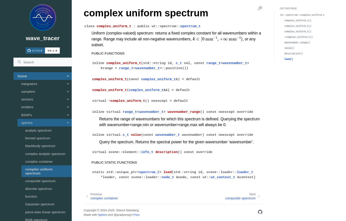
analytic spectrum (38, 130)
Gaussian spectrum (40, 204)
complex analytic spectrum (45, 154)
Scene (22, 76)
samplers (28, 91)
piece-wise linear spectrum (45, 212)
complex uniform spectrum (39, 171)
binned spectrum (37, 138)
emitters (27, 107)
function (31, 196)
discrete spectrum (38, 189)
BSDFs (26, 115)
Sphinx (102, 214)
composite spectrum (40, 181)
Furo (137, 214)
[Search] (42, 62)
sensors (27, 99)
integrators (29, 84)
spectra (26, 123)
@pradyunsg (122, 214)
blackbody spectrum (40, 146)
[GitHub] (260, 213)
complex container (39, 161)
